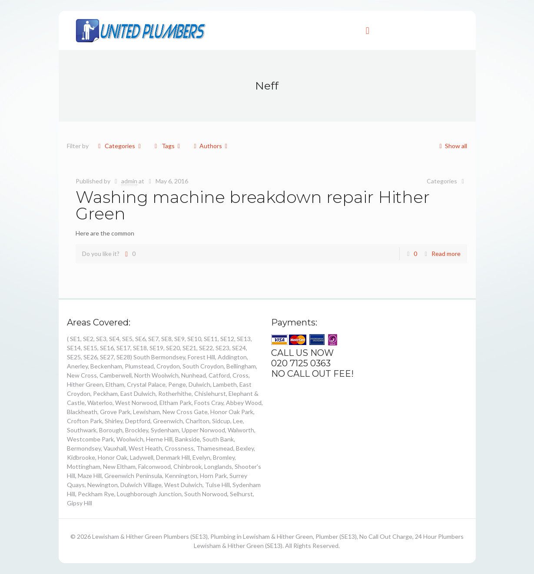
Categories (119, 145)
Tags (167, 145)
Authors (210, 145)
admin (129, 181)
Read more (446, 253)
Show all (451, 145)
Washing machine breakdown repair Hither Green (253, 205)
